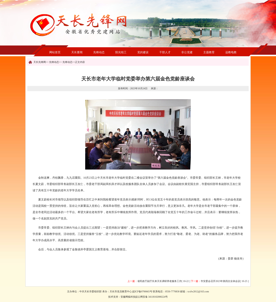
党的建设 (143, 52)
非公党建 (187, 52)
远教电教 (231, 52)
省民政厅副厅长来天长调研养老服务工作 (159, 281)
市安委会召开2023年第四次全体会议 (220, 281)
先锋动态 (99, 52)
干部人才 (165, 52)
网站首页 (55, 52)
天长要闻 (77, 52)
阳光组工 (121, 52)
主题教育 (209, 52)
